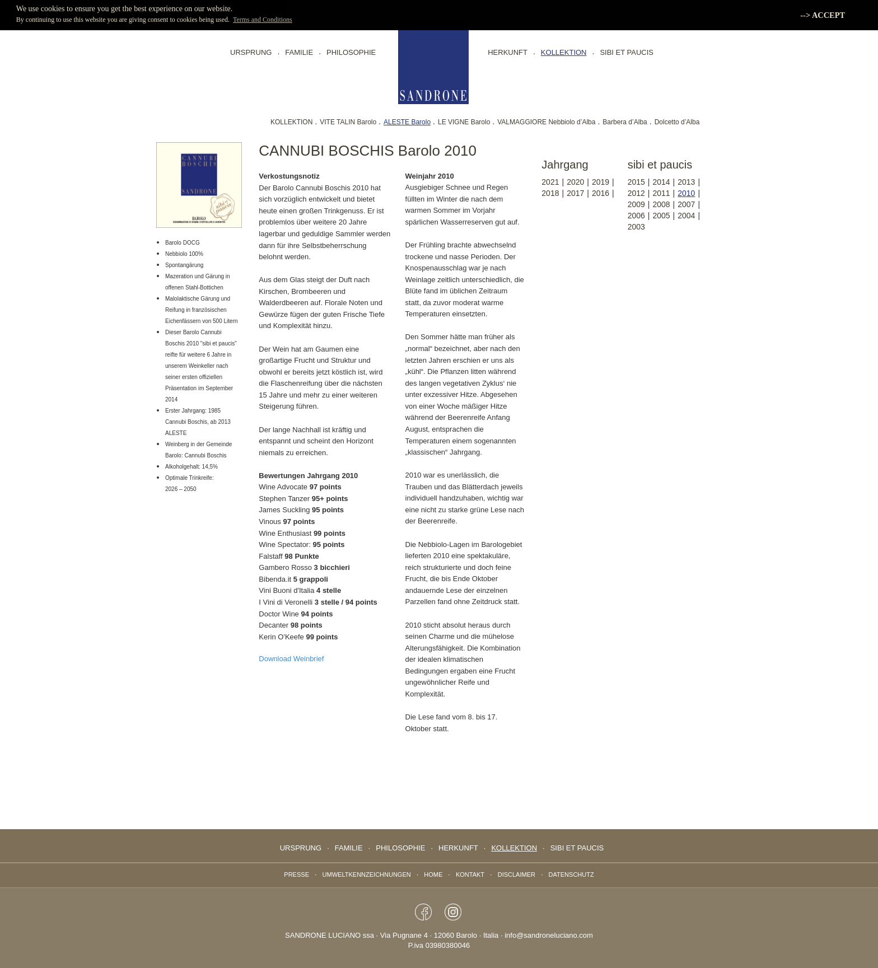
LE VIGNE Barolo (464, 122)
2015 (636, 181)
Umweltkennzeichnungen (367, 874)
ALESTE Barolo (407, 122)
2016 (600, 193)
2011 (661, 193)
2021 (550, 181)
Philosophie (351, 52)
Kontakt (470, 874)
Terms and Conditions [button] (262, 20)
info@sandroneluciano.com (549, 935)
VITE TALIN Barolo (348, 122)
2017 (575, 193)
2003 (636, 226)
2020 (575, 181)
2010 (686, 193)
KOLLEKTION (291, 122)
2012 (636, 193)
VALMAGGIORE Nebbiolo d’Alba (546, 122)
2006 (636, 215)
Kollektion (564, 52)
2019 (600, 181)
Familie (299, 52)
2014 (661, 181)
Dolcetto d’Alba (677, 122)
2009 (636, 204)
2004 (686, 215)
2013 (686, 181)
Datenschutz (571, 874)
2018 (550, 193)
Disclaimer (516, 874)
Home (433, 874)
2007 (686, 204)
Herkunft (507, 52)
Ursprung (251, 52)
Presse (296, 874)
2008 (661, 204)
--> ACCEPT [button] (822, 15)
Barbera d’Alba (625, 122)
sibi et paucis (626, 52)
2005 (661, 215)
